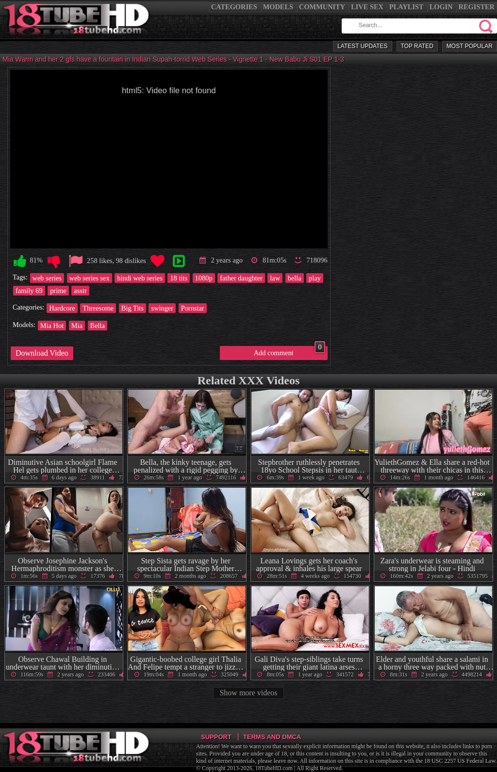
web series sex (89, 278)
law (275, 278)
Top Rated (417, 46)
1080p (204, 278)
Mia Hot (52, 325)
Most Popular (470, 46)
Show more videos (248, 693)
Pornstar (192, 308)
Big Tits (132, 308)
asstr (80, 291)
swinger (162, 308)
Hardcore (62, 308)
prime (58, 291)
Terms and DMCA (272, 736)
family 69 (29, 291)
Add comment (289, 351)
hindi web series (140, 278)
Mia (77, 325)
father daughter (241, 278)
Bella (97, 325)
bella (294, 278)
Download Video (42, 353)
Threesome (98, 308)
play (315, 278)
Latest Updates (362, 46)
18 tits (178, 278)
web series (47, 278)
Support (216, 736)
